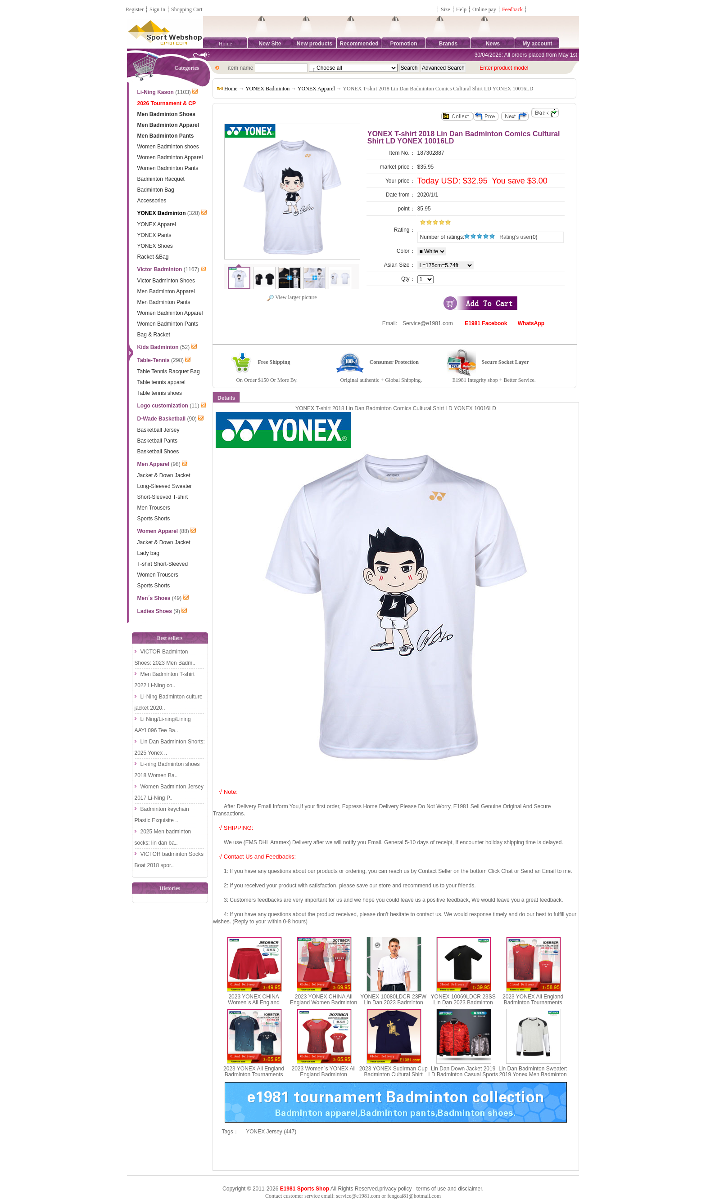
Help (461, 9)
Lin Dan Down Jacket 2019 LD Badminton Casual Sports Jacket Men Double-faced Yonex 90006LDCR (463, 1077)
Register (135, 9)
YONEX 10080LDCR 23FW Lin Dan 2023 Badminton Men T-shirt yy (393, 1003)
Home (225, 43)
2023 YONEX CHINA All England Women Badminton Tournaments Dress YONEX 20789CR (323, 1006)
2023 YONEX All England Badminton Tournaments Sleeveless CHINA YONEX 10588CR (533, 1006)
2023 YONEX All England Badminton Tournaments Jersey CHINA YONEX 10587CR (253, 1077)
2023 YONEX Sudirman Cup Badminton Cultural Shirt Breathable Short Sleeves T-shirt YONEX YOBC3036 (393, 1077)
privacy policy (395, 1189)
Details (226, 398)
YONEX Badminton (267, 88)
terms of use (431, 1189)
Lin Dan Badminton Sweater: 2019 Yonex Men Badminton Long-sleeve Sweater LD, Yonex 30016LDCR (532, 1077)
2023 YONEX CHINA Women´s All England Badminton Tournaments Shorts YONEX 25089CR (254, 1006)
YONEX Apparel (316, 88)
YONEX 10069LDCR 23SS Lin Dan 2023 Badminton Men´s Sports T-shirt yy (463, 1003)
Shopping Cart (187, 9)
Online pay (484, 9)
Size (445, 9)
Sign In (157, 9)
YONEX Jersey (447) (271, 1131)
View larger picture (292, 297)
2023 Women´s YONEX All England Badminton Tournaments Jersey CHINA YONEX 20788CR (323, 1077)
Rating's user (515, 237)
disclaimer (470, 1189)
